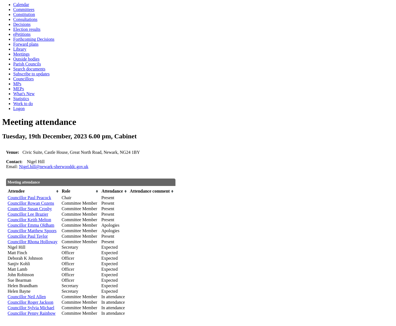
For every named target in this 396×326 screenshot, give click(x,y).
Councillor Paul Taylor (28, 236)
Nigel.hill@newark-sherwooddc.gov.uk (53, 166)
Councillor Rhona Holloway (32, 241)
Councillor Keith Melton (29, 219)
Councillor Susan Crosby (30, 208)
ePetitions (22, 34)
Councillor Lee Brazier (28, 214)
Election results (26, 29)
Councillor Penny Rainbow (32, 313)
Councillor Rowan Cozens (31, 203)
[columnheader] (33, 191)
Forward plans (25, 44)
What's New (24, 93)
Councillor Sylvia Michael (31, 307)
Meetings (21, 54)
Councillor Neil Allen (27, 296)
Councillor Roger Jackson (30, 302)
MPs (17, 83)
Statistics (21, 98)
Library (19, 49)
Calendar (21, 4)
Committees (23, 9)
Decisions (22, 24)
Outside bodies (26, 59)
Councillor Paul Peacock (29, 197)
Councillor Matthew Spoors (32, 230)
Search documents (29, 69)
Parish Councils (27, 64)
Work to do (23, 103)
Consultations (25, 19)
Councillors (23, 78)
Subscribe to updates (31, 74)
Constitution (24, 14)
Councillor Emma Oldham (31, 225)
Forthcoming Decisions (33, 39)
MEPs (18, 88)
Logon (19, 108)
